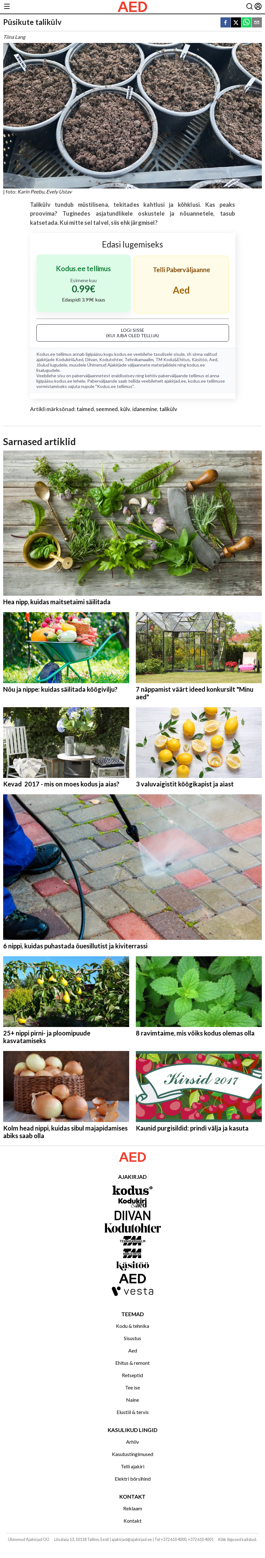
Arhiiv (132, 1442)
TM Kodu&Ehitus (172, 359)
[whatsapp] (246, 22)
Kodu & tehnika (132, 1326)
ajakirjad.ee (175, 381)
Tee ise (132, 1387)
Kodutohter (111, 359)
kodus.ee (123, 354)
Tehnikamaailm (139, 359)
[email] (257, 22)
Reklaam (132, 1508)
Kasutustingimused (132, 1454)
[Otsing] (249, 7)
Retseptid (132, 1375)
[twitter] (236, 22)
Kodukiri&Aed (69, 359)
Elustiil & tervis (133, 1412)
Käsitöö (199, 359)
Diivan (91, 359)
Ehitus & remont (132, 1363)
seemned (107, 409)
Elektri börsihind (133, 1479)
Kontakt (132, 1521)
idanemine (144, 409)
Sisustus (132, 1338)
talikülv (168, 409)
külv (125, 409)
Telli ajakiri (132, 1466)
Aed (213, 359)
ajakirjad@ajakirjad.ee (131, 1539)
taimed (85, 409)
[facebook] (225, 22)
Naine (132, 1400)
